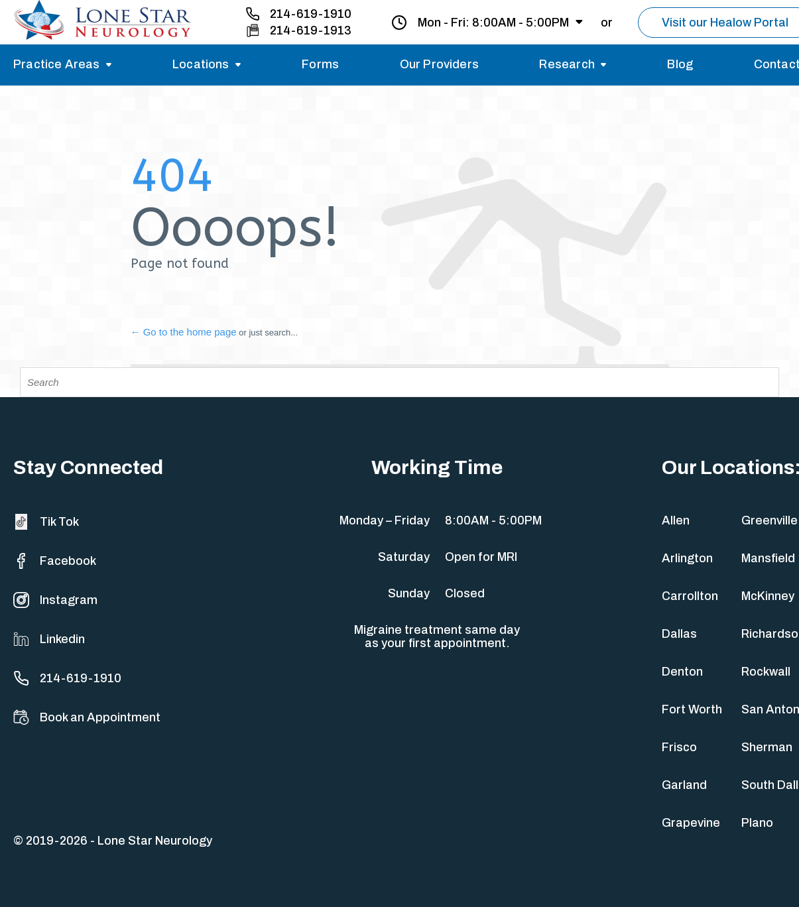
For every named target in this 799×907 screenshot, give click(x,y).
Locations (200, 64)
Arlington (687, 558)
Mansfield (768, 558)
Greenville (769, 520)
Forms (320, 64)
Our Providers (439, 64)
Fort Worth (692, 709)
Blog (680, 64)
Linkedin (49, 639)
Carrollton (690, 596)
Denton (682, 671)
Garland (684, 785)
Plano (757, 822)
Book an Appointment (86, 717)
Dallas (679, 633)
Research (566, 64)
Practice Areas (56, 64)
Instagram (55, 600)
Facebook (54, 561)
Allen (676, 520)
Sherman (766, 747)
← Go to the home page (184, 331)
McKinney (767, 596)
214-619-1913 (310, 30)
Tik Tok (46, 522)
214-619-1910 (310, 14)
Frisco (679, 747)
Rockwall (765, 671)
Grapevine (691, 822)
